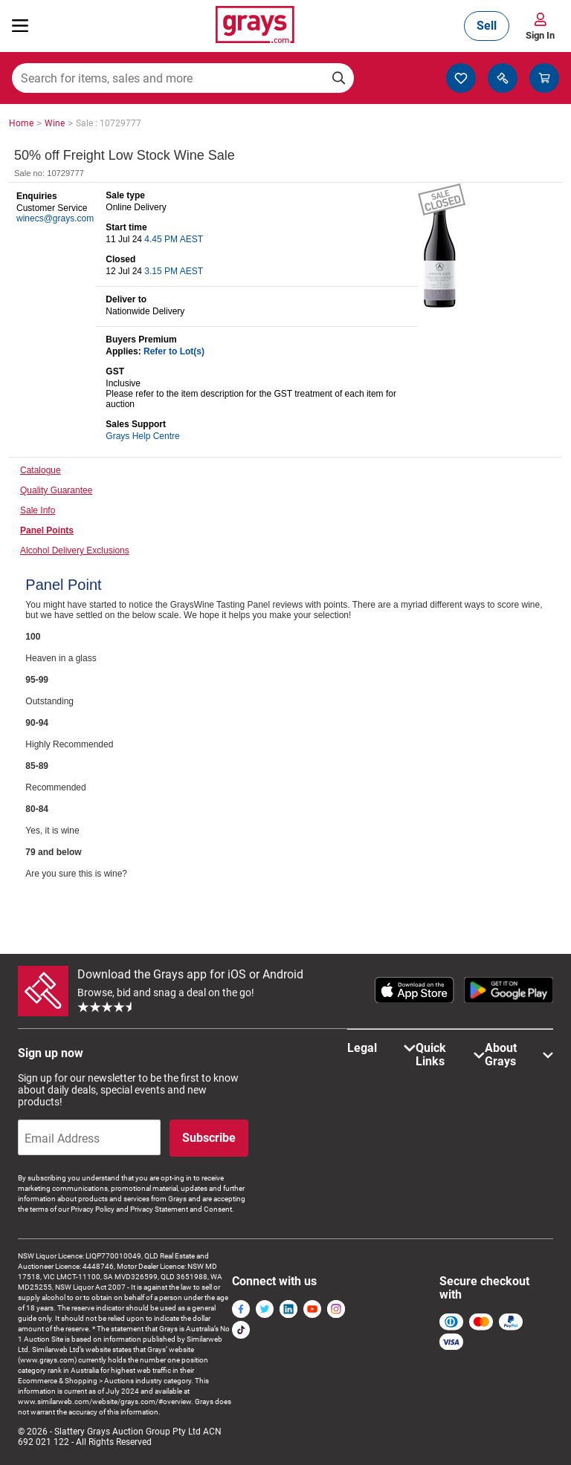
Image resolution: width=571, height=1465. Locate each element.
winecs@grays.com (55, 218)
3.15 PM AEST (173, 271)
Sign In (540, 35)
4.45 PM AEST (173, 239)
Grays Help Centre (142, 436)
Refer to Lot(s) (173, 351)
